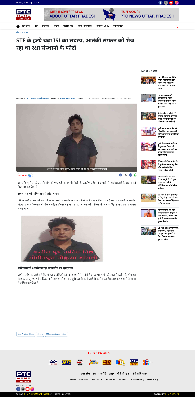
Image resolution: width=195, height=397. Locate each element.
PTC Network (172, 394)
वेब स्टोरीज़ (118, 26)
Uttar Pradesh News (26, 334)
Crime (25, 32)
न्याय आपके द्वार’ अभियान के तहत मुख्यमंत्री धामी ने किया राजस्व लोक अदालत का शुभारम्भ (167, 101)
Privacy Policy (137, 379)
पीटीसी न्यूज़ (68, 26)
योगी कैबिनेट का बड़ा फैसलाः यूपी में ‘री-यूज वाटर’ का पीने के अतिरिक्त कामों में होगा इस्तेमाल (167, 183)
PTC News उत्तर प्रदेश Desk (38, 98)
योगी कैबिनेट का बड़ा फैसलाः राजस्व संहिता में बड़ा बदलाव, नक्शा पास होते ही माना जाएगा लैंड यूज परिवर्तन (167, 216)
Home (73, 379)
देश (36, 26)
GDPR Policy (152, 379)
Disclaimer (110, 379)
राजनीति (45, 26)
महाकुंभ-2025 (103, 26)
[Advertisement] (76, 74)
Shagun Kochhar (67, 98)
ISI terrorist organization (56, 334)
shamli (40, 334)
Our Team (123, 379)
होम (17, 32)
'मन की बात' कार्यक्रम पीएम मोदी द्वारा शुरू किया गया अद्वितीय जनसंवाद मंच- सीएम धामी (167, 83)
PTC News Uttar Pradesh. (37, 394)
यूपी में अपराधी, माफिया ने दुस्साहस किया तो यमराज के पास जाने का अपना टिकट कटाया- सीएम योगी (168, 149)
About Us (83, 379)
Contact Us (96, 379)
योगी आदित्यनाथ (85, 26)
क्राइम (56, 26)
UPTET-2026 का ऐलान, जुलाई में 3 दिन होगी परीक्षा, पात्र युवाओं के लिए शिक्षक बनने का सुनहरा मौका (168, 234)
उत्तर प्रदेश (26, 26)
